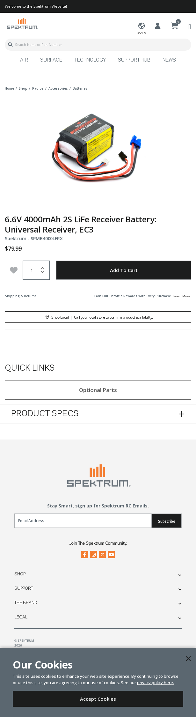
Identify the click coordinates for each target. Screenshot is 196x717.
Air (24, 60)
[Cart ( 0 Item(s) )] (174, 26)
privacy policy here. (155, 682)
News (169, 60)
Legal (20, 617)
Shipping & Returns (21, 296)
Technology (90, 60)
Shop (19, 574)
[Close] (188, 658)
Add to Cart (124, 270)
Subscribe (166, 521)
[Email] (83, 521)
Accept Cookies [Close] (98, 699)
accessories (58, 88)
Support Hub (134, 60)
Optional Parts (98, 390)
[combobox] (98, 45)
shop (23, 88)
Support (23, 588)
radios (38, 88)
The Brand (25, 603)
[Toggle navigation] (189, 26)
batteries (80, 88)
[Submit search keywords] (10, 44)
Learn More (181, 296)
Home (9, 88)
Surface (51, 60)
